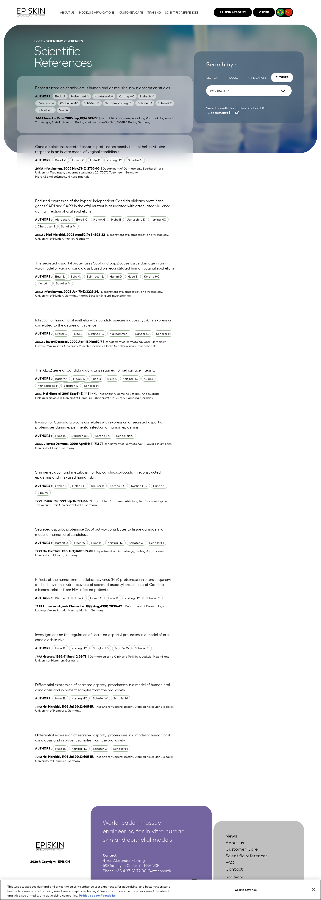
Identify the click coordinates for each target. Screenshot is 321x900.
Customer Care (241, 848)
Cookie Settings (246, 893)
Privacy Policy (235, 881)
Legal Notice (234, 877)
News (231, 835)
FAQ (229, 862)
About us (234, 842)
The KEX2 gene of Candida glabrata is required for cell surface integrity (95, 370)
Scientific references (246, 855)
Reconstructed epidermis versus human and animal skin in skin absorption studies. (103, 87)
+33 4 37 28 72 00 (131, 870)
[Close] (314, 893)
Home (38, 41)
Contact (234, 868)
